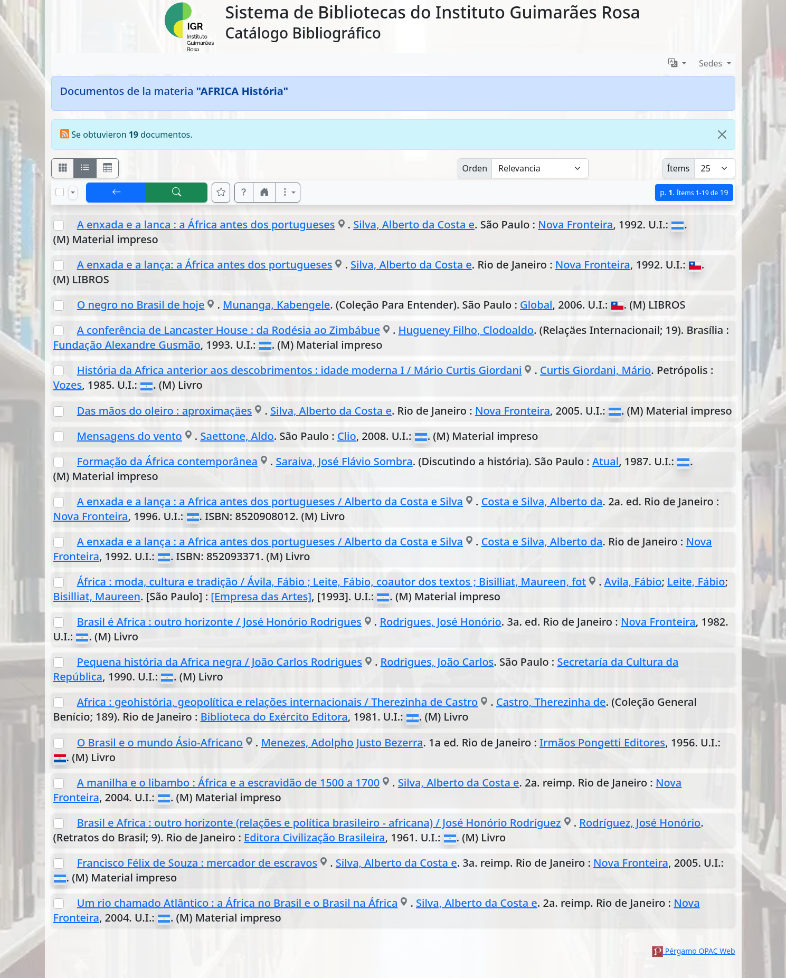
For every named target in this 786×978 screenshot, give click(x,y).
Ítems (678, 168)
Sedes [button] (712, 63)
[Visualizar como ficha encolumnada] (85, 168)
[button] (243, 193)
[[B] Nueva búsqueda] (176, 193)
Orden (475, 168)
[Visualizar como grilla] (107, 168)
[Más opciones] (288, 193)
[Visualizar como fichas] (62, 168)
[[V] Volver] (116, 193)
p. (694, 192)
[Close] (722, 134)
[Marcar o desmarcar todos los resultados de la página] (59, 192)
